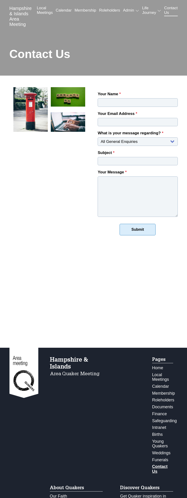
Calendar (64, 10)
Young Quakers (160, 444)
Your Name (109, 94)
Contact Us (171, 10)
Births (157, 434)
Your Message (112, 172)
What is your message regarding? (130, 133)
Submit (137, 229)
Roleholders (109, 10)
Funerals (160, 460)
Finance (159, 414)
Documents (162, 407)
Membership (85, 10)
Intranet (159, 427)
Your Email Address (117, 113)
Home (157, 368)
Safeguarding (164, 420)
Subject (106, 153)
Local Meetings (45, 10)
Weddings (161, 453)
